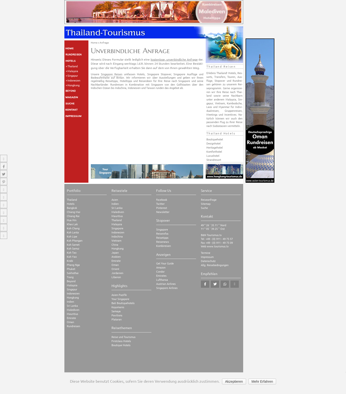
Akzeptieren (234, 381)
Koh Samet (73, 244)
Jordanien (117, 273)
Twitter (160, 204)
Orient (115, 269)
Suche (204, 208)
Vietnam (116, 240)
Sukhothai (73, 273)
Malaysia (73, 71)
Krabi (70, 261)
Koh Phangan (74, 240)
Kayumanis (117, 307)
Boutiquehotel (214, 139)
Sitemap (205, 204)
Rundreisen (73, 326)
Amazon (161, 267)
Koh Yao (72, 256)
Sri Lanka (72, 305)
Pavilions (116, 315)
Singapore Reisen (111, 74)
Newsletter (162, 212)
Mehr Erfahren (262, 381)
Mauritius (72, 314)
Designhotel (213, 143)
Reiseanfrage (208, 199)
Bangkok (72, 208)
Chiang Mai (73, 212)
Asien (114, 199)
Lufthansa (162, 279)
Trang (70, 277)
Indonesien (74, 80)
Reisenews (162, 242)
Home (94, 42)
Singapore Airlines (167, 288)
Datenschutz (208, 261)
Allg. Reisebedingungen (215, 265)
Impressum (207, 257)
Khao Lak (72, 224)
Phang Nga (73, 265)
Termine (205, 253)
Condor (160, 271)
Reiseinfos (162, 233)
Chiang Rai (73, 216)
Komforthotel (214, 151)
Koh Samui (73, 248)
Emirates (161, 275)
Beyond (71, 281)
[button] (205, 284)
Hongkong (74, 85)
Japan (115, 252)
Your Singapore (120, 299)
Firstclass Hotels (121, 341)
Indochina (117, 236)
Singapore (117, 228)
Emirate (71, 318)
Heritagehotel (214, 147)
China (114, 244)
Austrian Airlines (166, 284)
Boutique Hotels (120, 345)
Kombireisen (163, 246)
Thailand (73, 66)
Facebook (161, 199)
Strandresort (213, 160)
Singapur (73, 75)
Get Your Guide (165, 263)
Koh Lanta (73, 232)
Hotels (70, 204)
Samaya (116, 311)
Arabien (116, 256)
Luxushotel (212, 155)
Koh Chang (73, 228)
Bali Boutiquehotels (123, 303)
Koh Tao (71, 252)
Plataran (116, 319)
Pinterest (161, 208)
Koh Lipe (72, 236)
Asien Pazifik (119, 295)
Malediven (73, 310)
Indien (70, 301)
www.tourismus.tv (218, 246)
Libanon (116, 277)
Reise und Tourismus (123, 337)
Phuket (71, 269)
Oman (70, 322)
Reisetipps (162, 237)
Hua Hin (71, 220)
